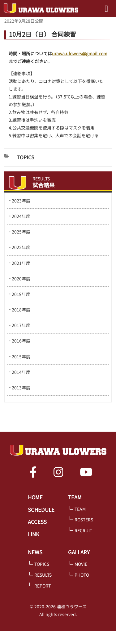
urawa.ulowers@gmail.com (79, 53)
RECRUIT (83, 530)
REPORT (42, 586)
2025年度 (21, 232)
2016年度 (21, 341)
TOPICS (41, 564)
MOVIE (81, 564)
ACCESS (37, 521)
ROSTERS (84, 519)
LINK (33, 534)
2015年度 (21, 356)
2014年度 (21, 372)
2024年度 (21, 216)
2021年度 (21, 263)
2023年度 (21, 200)
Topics (25, 157)
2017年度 (21, 325)
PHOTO (82, 575)
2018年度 (21, 309)
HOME (35, 497)
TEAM (75, 497)
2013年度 (21, 387)
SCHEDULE (41, 509)
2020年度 (21, 278)
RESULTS (43, 575)
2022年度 (21, 247)
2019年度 (21, 294)
